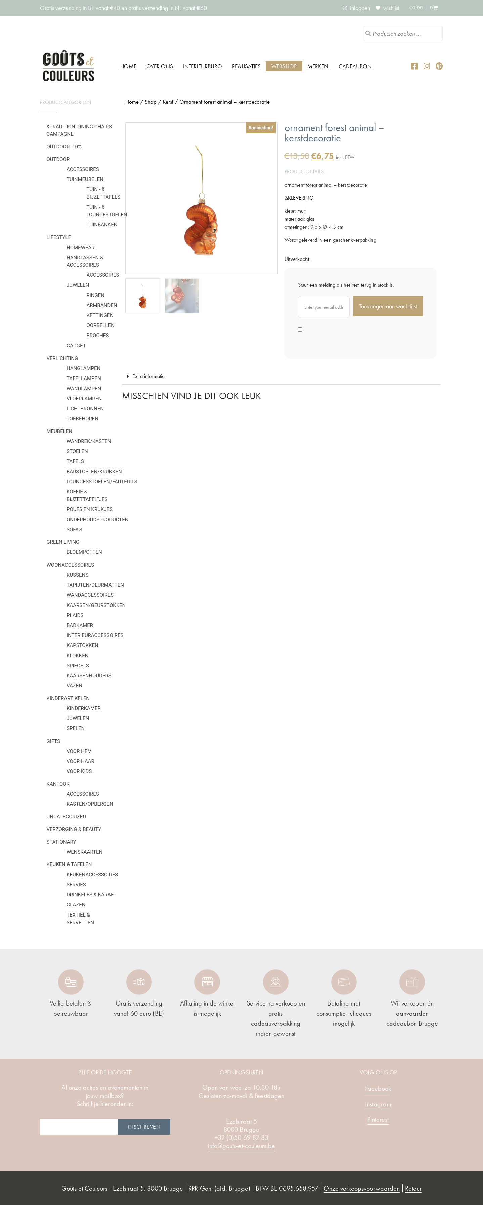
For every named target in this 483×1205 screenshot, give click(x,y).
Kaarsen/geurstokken (96, 605)
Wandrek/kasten (89, 441)
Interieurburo (202, 66)
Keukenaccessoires (92, 875)
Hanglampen (83, 368)
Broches (98, 335)
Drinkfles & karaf (90, 895)
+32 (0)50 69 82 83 (241, 1137)
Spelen (76, 728)
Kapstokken (82, 645)
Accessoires (83, 169)
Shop (151, 101)
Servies (76, 885)
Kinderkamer (84, 708)
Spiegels (78, 666)
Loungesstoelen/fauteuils (102, 482)
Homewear (81, 247)
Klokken (77, 656)
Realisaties (246, 66)
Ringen (95, 295)
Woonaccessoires (70, 565)
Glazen (76, 905)
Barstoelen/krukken (94, 471)
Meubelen (60, 431)
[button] (281, 377)
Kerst (168, 101)
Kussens (77, 575)
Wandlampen (84, 389)
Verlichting (62, 358)
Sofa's (74, 530)
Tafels (75, 461)
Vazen (74, 686)
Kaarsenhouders (89, 676)
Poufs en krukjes (90, 509)
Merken (317, 66)
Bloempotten (84, 552)
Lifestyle (59, 237)
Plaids (75, 615)
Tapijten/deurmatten (95, 585)
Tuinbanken (102, 225)
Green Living (63, 542)
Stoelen (77, 451)
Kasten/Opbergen (90, 804)
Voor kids (79, 771)
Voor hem (79, 751)
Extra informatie (148, 376)
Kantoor (58, 784)
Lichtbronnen (85, 409)
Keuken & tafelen (69, 864)
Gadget (76, 346)
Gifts (53, 741)
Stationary (61, 842)
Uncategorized (66, 817)
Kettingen (100, 315)
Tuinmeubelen (85, 179)
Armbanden (102, 305)
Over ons (159, 66)
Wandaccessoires (90, 595)
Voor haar (80, 761)
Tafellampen (84, 378)
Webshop (284, 66)
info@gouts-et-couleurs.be (241, 1145)
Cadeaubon (355, 66)
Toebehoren (82, 419)
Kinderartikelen (68, 698)
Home (128, 66)
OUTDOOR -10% (64, 147)
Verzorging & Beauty (74, 829)
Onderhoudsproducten (97, 520)
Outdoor (58, 159)
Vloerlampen (84, 399)
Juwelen (78, 285)
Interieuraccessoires (95, 635)
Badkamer (80, 625)
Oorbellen (101, 325)
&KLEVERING (298, 198)
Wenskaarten (84, 852)
